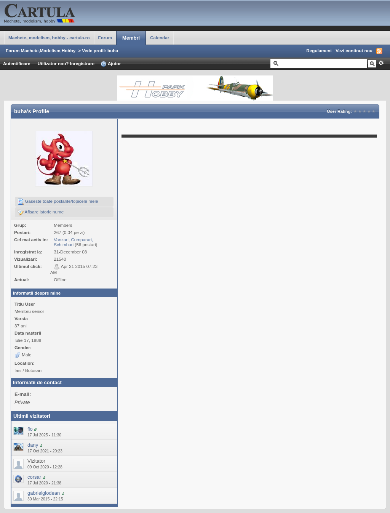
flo (30, 429)
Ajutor (111, 64)
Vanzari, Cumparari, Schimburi (73, 242)
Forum (105, 37)
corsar (34, 477)
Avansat (381, 63)
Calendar (159, 37)
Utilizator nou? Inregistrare (66, 63)
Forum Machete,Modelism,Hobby (40, 50)
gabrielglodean (43, 493)
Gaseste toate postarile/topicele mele (58, 202)
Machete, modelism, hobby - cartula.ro (49, 37)
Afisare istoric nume (41, 212)
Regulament (319, 50)
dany (32, 445)
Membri (131, 38)
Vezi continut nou (354, 50)
